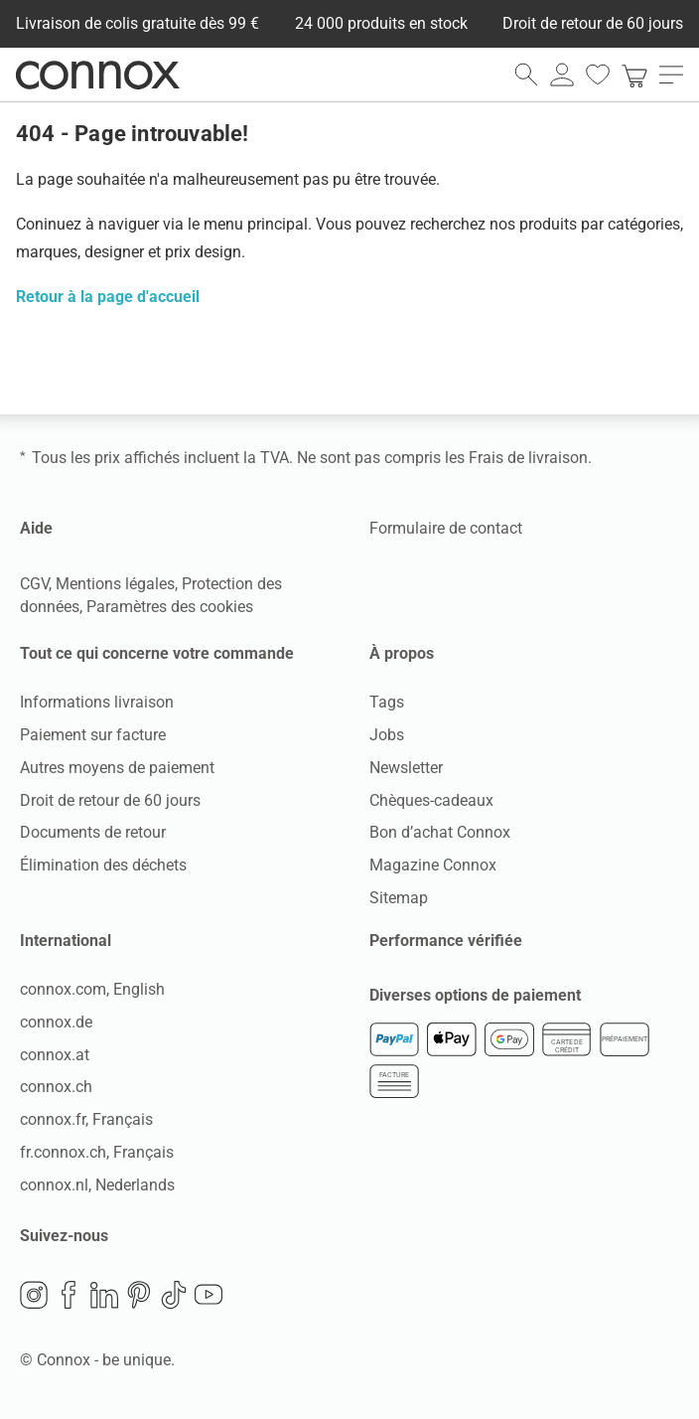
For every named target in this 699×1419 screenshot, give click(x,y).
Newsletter (406, 767)
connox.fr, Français (86, 1119)
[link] (634, 74)
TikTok (174, 1295)
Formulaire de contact (445, 528)
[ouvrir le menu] (671, 74)
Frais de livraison (528, 457)
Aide (36, 528)
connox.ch (56, 1086)
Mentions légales (115, 583)
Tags (386, 702)
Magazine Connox (432, 865)
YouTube (208, 1295)
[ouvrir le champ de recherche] (526, 74)
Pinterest (139, 1295)
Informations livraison (97, 702)
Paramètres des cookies (169, 606)
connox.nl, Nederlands (97, 1185)
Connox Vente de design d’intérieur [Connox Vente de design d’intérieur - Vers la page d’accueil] (98, 74)
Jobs (386, 734)
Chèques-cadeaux (431, 800)
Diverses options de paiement (475, 995)
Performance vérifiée (445, 940)
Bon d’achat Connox (439, 832)
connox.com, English (92, 989)
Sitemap (398, 897)
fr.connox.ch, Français (97, 1152)
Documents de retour (93, 832)
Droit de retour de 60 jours (110, 800)
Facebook (68, 1295)
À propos (401, 653)
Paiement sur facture (93, 734)
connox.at (54, 1054)
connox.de (56, 1022)
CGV (34, 583)
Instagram (34, 1295)
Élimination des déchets (103, 865)
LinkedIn (104, 1295)
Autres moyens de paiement (117, 767)
